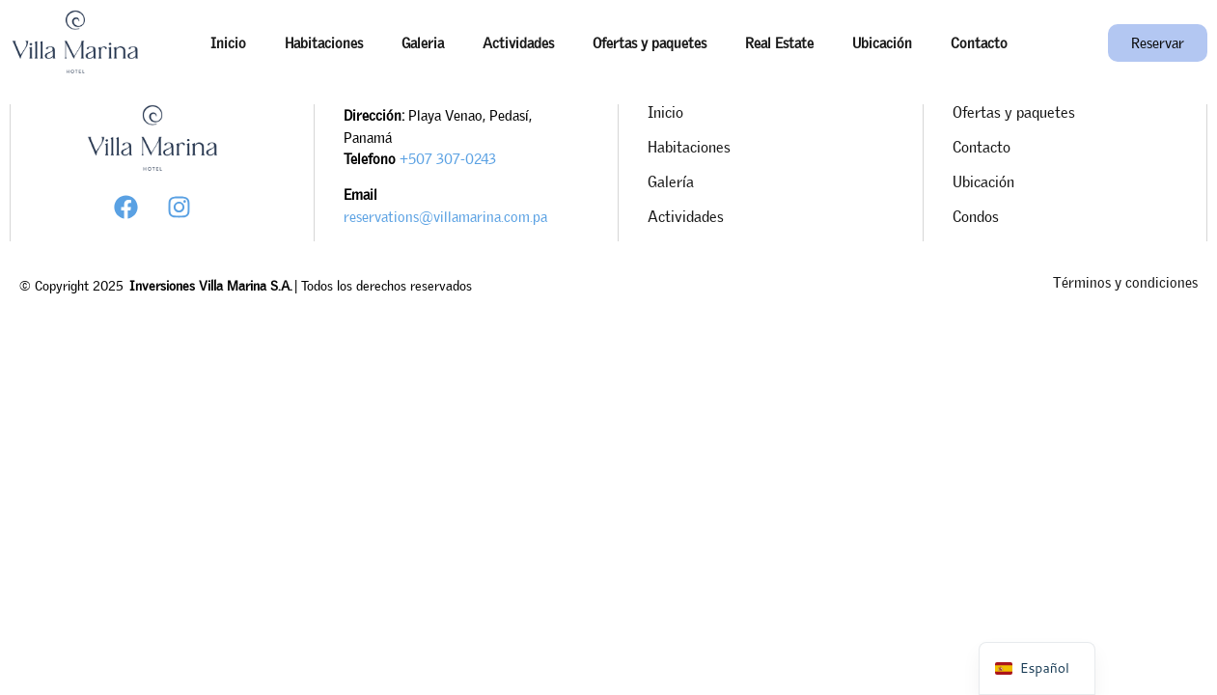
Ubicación (882, 42)
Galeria (422, 42)
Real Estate (779, 42)
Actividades (518, 42)
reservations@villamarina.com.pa (445, 216)
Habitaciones (324, 42)
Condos (976, 216)
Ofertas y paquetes (649, 42)
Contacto (979, 42)
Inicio (228, 42)
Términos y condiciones (1125, 282)
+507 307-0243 (448, 158)
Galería (671, 181)
